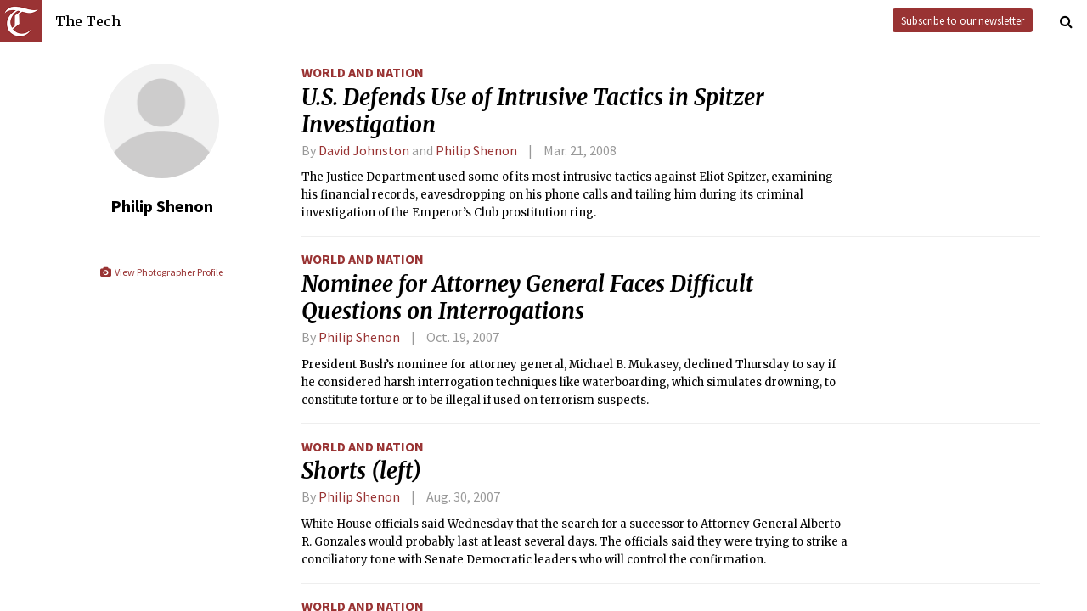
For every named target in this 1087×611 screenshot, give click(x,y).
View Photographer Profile (160, 272)
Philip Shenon (476, 150)
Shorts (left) (361, 471)
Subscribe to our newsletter (962, 20)
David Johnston (363, 150)
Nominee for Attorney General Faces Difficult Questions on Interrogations (527, 298)
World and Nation (362, 72)
